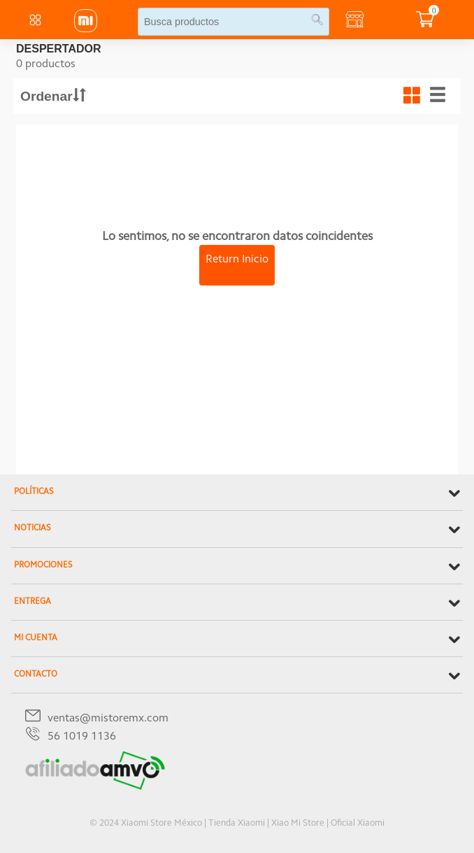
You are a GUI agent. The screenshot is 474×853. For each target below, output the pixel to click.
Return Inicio (237, 259)
